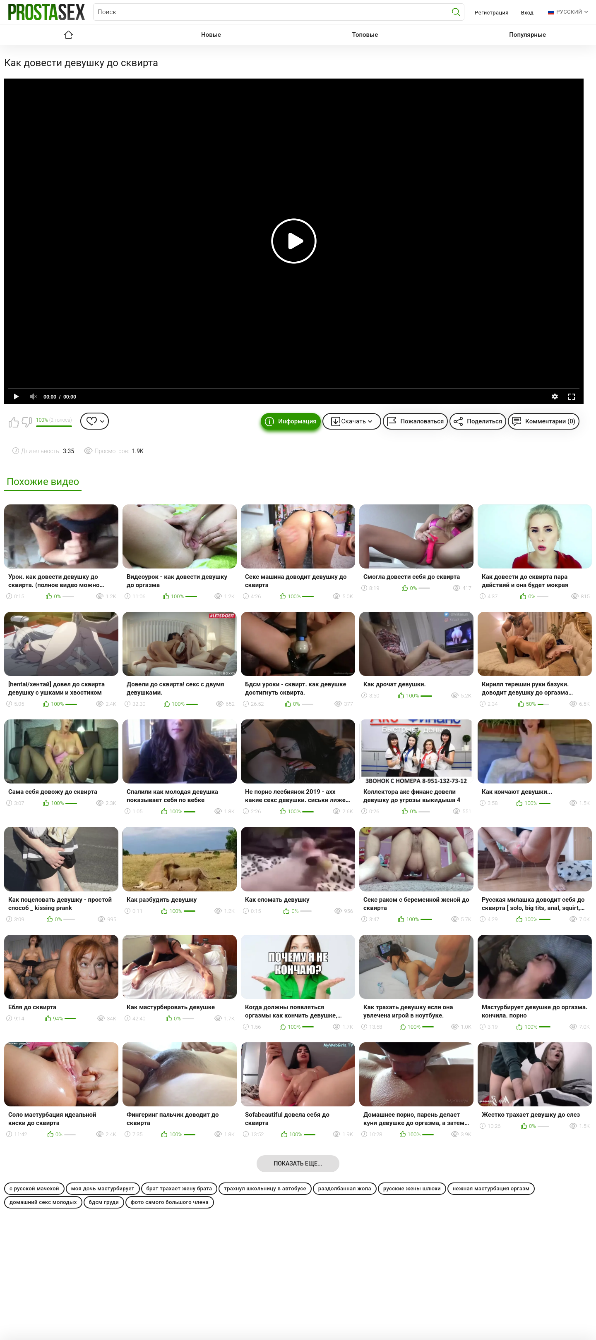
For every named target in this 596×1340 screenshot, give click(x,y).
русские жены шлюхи (412, 1188)
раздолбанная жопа (344, 1188)
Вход (527, 13)
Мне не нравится (26, 422)
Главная (68, 34)
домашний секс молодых (43, 1202)
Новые (211, 34)
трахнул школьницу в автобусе (265, 1188)
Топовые (365, 34)
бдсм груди (104, 1202)
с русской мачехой (34, 1188)
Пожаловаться (422, 421)
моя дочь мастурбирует (103, 1188)
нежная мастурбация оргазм (491, 1188)
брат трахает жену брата (179, 1188)
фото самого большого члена (170, 1202)
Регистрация (491, 13)
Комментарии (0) (550, 421)
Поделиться (484, 421)
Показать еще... (298, 1163)
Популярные (527, 34)
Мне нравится (13, 422)
